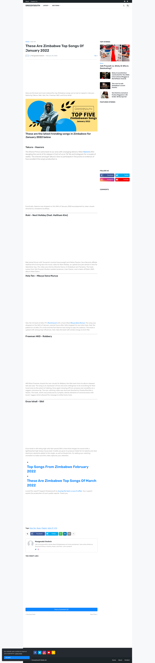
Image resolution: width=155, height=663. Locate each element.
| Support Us (34, 1)
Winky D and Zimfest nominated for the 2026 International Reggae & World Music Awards (120, 76)
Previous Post (30, 614)
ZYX (55, 528)
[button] (124, 5)
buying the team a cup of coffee (70, 491)
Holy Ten (33, 41)
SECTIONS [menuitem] (55, 5)
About (27, 1)
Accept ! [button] (8, 657)
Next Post (93, 614)
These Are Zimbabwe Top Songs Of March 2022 (61, 483)
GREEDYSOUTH (33, 5)
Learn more (18, 653)
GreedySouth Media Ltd (39, 660)
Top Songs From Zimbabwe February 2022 (57, 469)
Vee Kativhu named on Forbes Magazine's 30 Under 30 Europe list (120, 95)
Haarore (86, 152)
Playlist (44, 528)
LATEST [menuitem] (45, 5)
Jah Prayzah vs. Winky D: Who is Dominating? (114, 67)
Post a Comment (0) (61, 609)
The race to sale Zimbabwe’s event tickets (118, 85)
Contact (127, 660)
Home (27, 41)
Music (39, 528)
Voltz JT (50, 528)
